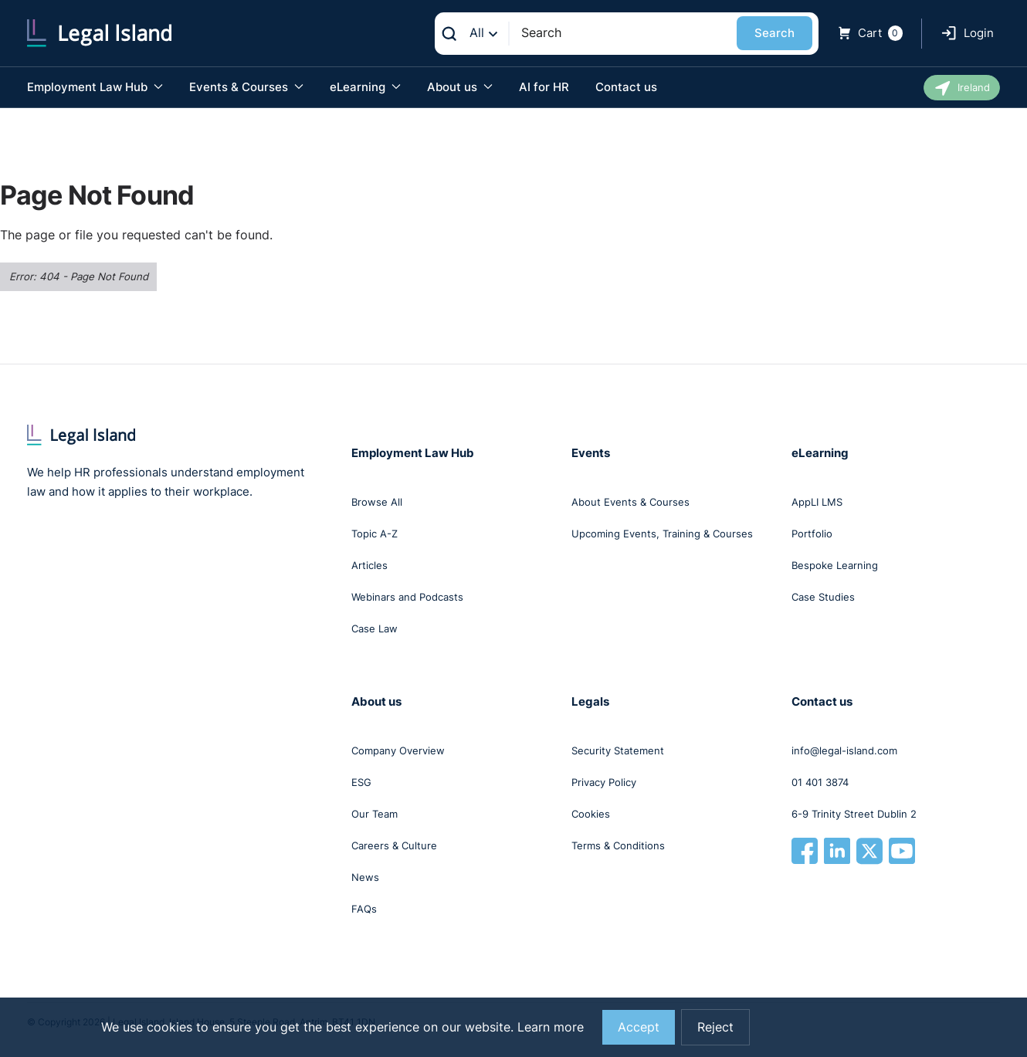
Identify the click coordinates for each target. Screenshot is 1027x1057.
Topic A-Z (374, 533)
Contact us (626, 87)
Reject (715, 1027)
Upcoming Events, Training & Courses (662, 533)
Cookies (590, 814)
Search (774, 32)
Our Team (374, 814)
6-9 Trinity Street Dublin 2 (854, 814)
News (365, 877)
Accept (638, 1027)
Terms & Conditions (618, 845)
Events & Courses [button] (246, 87)
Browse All (376, 502)
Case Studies (823, 597)
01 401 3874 (820, 782)
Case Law (374, 628)
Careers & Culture (394, 845)
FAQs (364, 909)
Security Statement (617, 750)
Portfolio (811, 533)
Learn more (550, 1027)
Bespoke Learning (834, 565)
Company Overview (398, 750)
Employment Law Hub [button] (95, 87)
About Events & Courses (630, 502)
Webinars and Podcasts (407, 597)
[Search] (622, 32)
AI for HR (544, 87)
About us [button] (460, 87)
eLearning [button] (365, 87)
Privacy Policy (603, 782)
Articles (369, 565)
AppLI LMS (816, 502)
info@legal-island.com (844, 750)
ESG (361, 782)
